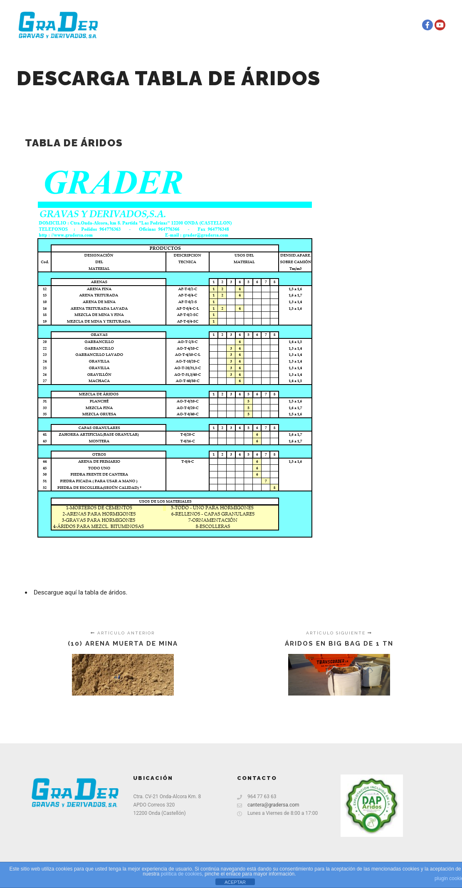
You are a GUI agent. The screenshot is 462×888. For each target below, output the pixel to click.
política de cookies (181, 874)
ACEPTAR (235, 882)
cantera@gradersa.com (268, 805)
